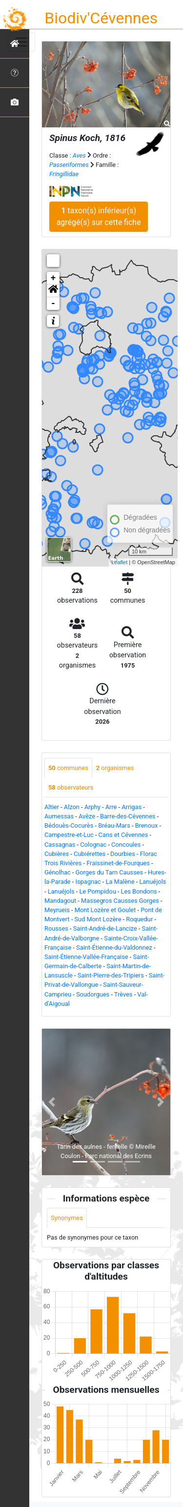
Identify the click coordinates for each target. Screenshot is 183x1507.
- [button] (53, 303)
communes (68, 768)
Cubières (56, 853)
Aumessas (59, 816)
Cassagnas (59, 844)
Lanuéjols (152, 881)
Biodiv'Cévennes (101, 18)
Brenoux (146, 825)
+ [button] (53, 278)
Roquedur (139, 919)
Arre (111, 807)
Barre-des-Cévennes (127, 816)
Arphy (92, 807)
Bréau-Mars (114, 825)
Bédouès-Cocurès (68, 825)
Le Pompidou (97, 891)
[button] (53, 291)
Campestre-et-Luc (69, 834)
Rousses (56, 928)
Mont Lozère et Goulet (105, 910)
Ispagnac (88, 881)
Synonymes (67, 1218)
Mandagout (60, 900)
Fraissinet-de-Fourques (118, 863)
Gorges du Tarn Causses (109, 872)
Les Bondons (139, 891)
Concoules (126, 844)
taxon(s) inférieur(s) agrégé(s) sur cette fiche (99, 216)
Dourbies (122, 853)
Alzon (72, 807)
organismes (115, 768)
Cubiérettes (89, 853)
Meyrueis (57, 910)
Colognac (93, 844)
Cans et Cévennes (123, 834)
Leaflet (119, 562)
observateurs (70, 787)
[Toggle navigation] (21, 42)
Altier (51, 807)
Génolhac (57, 872)
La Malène (120, 881)
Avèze (87, 816)
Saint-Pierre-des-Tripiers (111, 975)
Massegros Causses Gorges (120, 900)
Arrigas (132, 807)
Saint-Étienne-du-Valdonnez (114, 947)
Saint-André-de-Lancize (105, 928)
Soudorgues (92, 994)
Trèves (123, 994)
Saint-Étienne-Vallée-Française (86, 956)
